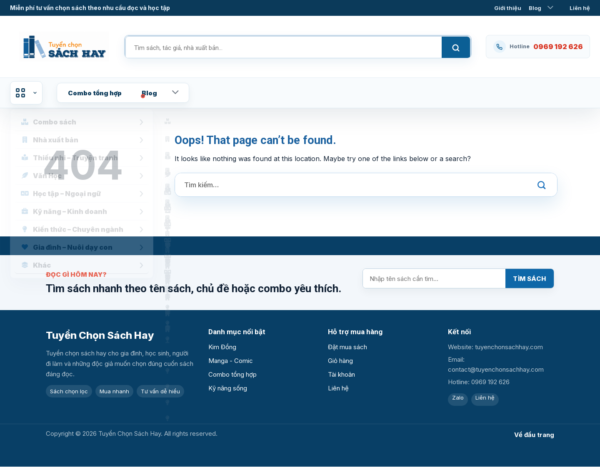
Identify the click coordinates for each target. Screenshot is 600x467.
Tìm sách (529, 279)
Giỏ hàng (340, 361)
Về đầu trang (534, 435)
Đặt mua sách (347, 347)
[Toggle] (550, 8)
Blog (535, 8)
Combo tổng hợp (95, 93)
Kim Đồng (222, 347)
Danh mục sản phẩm (26, 92)
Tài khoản (341, 374)
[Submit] (541, 184)
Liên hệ (580, 8)
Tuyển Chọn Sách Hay (100, 335)
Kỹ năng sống (227, 388)
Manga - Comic (230, 361)
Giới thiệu (507, 8)
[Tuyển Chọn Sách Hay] (64, 47)
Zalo (458, 397)
